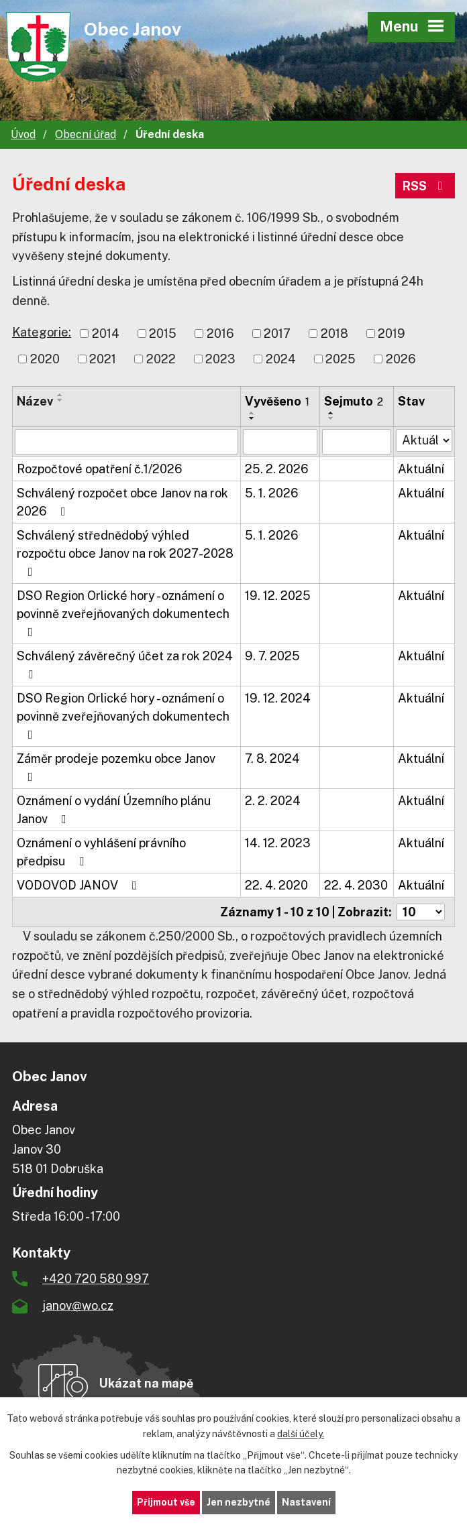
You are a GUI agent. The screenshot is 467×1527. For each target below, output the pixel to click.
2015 (162, 333)
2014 (105, 333)
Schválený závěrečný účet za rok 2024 (125, 664)
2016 (220, 333)
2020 (45, 359)
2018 (334, 333)
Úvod (23, 134)
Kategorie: (41, 332)
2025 (340, 359)
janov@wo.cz (77, 1305)
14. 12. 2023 (278, 843)
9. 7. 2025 (272, 656)
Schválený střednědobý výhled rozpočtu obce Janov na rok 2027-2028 (125, 553)
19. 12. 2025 (278, 596)
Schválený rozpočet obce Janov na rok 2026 (122, 502)
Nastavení (306, 1502)
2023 (220, 359)
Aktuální (421, 469)
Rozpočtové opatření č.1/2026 (100, 469)
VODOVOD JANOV (79, 885)
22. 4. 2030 (356, 885)
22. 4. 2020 (276, 885)
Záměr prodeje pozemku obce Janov (116, 767)
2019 (391, 333)
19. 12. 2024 (278, 698)
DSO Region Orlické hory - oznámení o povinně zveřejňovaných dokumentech (123, 613)
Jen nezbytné (238, 1502)
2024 (281, 359)
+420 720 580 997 (95, 1279)
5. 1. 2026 (272, 493)
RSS (425, 186)
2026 (401, 359)
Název (35, 401)
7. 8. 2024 (272, 758)
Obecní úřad (85, 134)
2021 (102, 359)
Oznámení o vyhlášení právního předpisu (101, 852)
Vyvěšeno (277, 401)
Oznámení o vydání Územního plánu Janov (114, 810)
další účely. (300, 1433)
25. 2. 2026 (277, 469)
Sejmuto (353, 401)
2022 (161, 359)
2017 (277, 333)
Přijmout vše (166, 1502)
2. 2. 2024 (273, 801)
